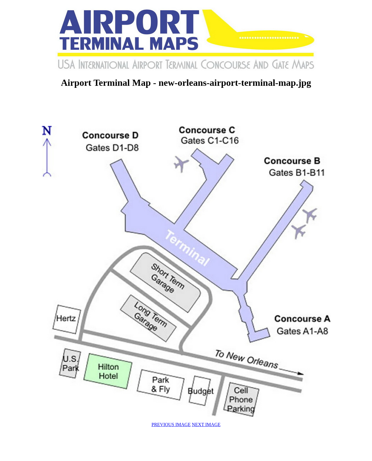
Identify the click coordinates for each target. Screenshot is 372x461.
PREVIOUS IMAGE (171, 424)
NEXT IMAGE (206, 424)
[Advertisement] (186, 108)
